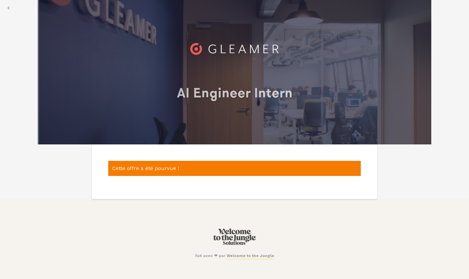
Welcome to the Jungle (250, 255)
